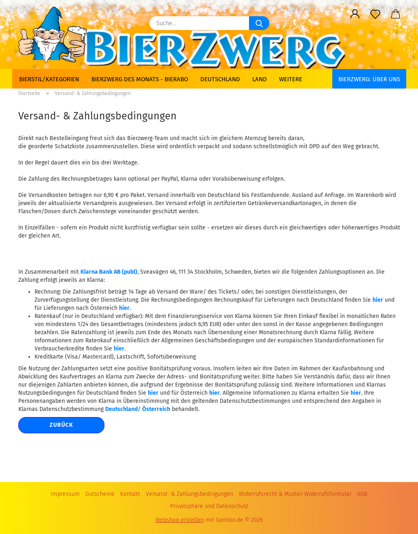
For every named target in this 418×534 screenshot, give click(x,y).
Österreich (156, 409)
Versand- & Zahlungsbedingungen (189, 494)
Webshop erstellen (180, 520)
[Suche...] (259, 23)
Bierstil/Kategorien (49, 79)
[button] (355, 14)
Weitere (290, 79)
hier (378, 299)
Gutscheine (100, 494)
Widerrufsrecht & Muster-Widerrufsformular (295, 494)
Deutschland (220, 79)
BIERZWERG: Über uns (369, 79)
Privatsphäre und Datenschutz (209, 506)
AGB (362, 494)
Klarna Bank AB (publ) (108, 271)
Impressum (65, 494)
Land (259, 79)
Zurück (61, 425)
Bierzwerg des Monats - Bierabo (139, 79)
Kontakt (130, 494)
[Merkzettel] (375, 14)
